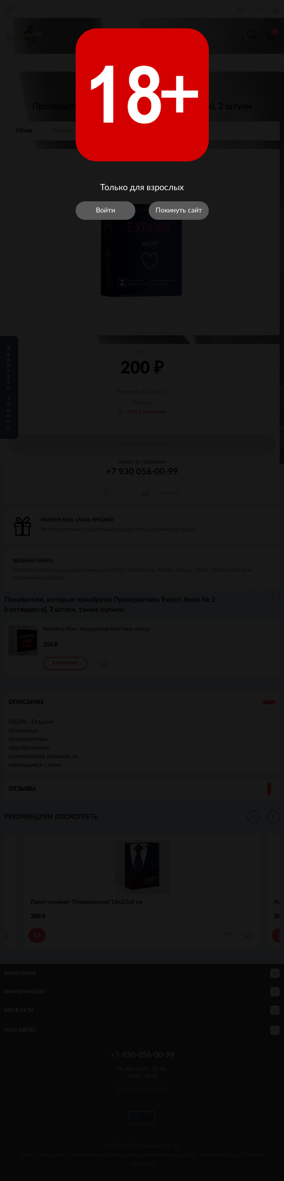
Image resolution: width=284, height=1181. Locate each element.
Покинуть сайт (179, 210)
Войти (105, 210)
